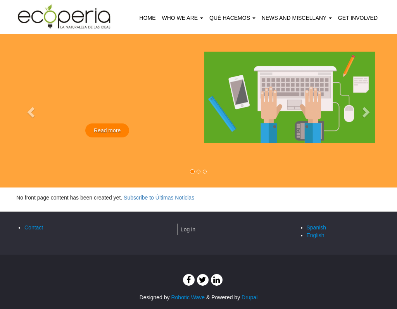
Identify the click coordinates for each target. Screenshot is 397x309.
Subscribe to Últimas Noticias (159, 197)
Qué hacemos (232, 18)
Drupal (249, 297)
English (316, 235)
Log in (188, 229)
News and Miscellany (297, 18)
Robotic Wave (188, 297)
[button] (30, 109)
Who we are (182, 18)
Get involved (358, 18)
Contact (33, 227)
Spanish (316, 227)
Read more (107, 130)
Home (148, 18)
